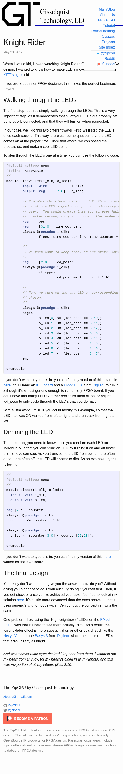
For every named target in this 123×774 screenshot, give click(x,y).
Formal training (103, 31)
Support (105, 64)
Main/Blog (107, 9)
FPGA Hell (106, 20)
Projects (108, 42)
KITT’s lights (13, 75)
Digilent (98, 385)
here (7, 385)
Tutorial (109, 26)
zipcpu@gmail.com (17, 696)
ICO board (44, 385)
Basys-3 (41, 636)
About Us (107, 15)
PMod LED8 (73, 385)
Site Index (107, 47)
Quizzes (108, 36)
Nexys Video (13, 636)
